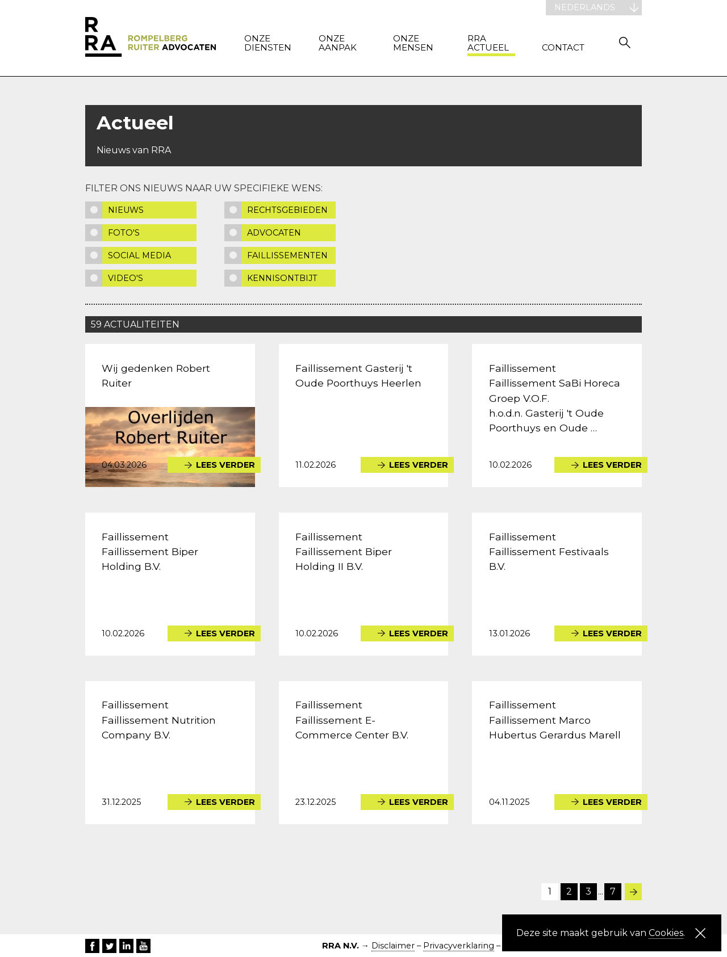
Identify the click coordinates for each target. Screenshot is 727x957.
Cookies (666, 932)
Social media (139, 255)
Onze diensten (267, 43)
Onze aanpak (338, 43)
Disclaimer (393, 946)
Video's (125, 278)
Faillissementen (287, 255)
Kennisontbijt (282, 278)
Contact (563, 48)
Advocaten (274, 233)
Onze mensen (413, 43)
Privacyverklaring (458, 946)
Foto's (124, 233)
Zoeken (625, 42)
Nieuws (126, 210)
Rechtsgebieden (287, 210)
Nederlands (584, 7)
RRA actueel (488, 43)
